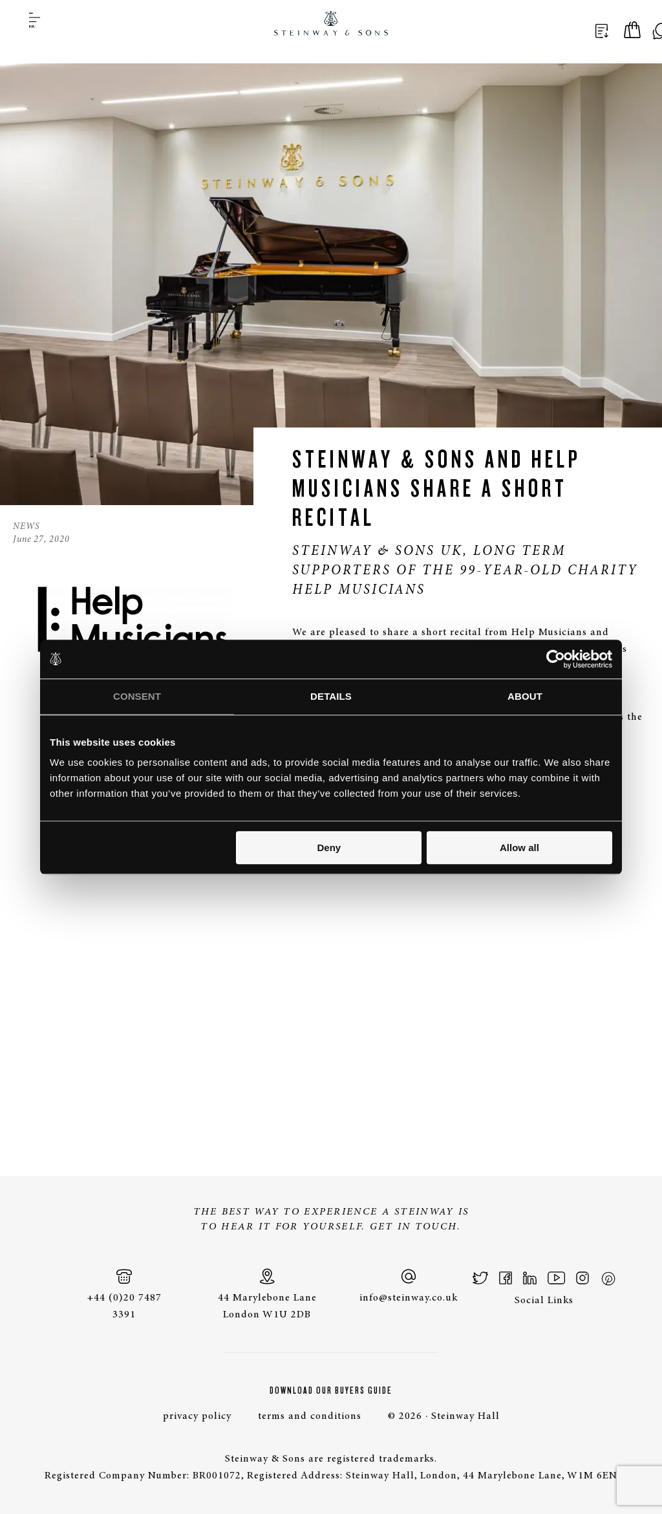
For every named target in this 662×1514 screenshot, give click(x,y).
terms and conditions (309, 1416)
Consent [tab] (137, 696)
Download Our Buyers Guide (331, 1390)
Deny (329, 847)
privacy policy (197, 1416)
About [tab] (524, 696)
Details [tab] (331, 696)
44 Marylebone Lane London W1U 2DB (267, 1294)
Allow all (519, 847)
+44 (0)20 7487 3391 (124, 1294)
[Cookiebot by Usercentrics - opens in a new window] (555, 659)
